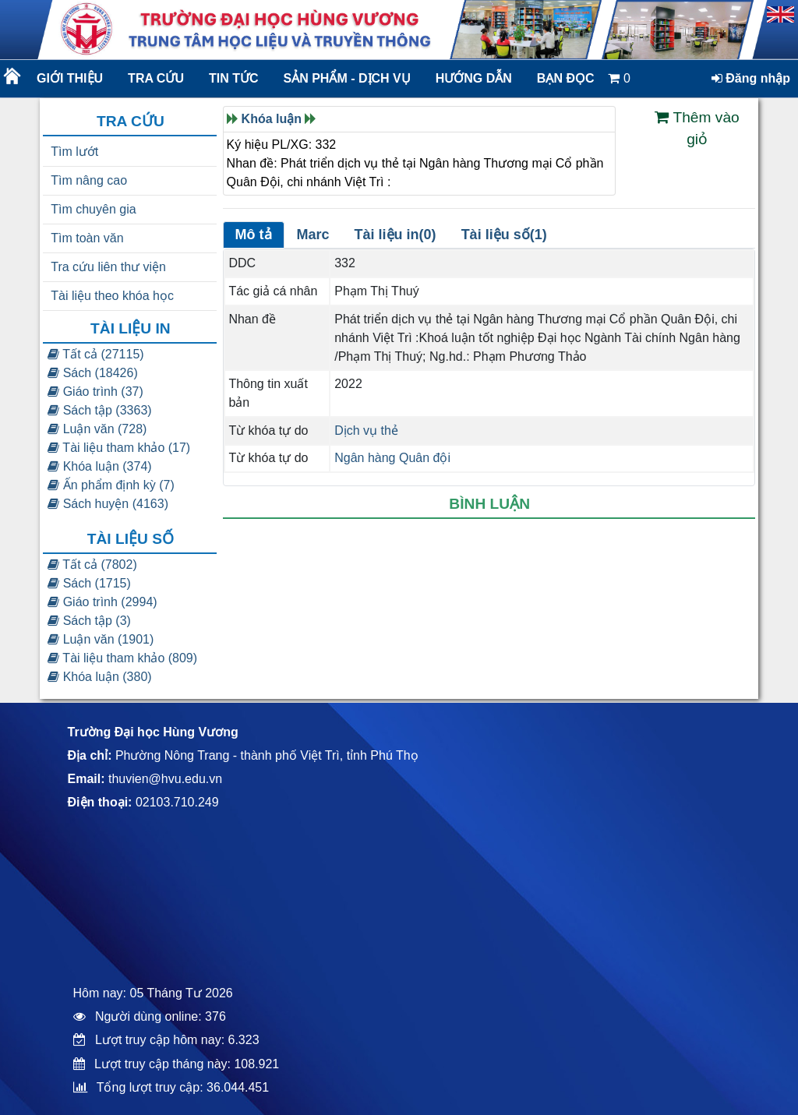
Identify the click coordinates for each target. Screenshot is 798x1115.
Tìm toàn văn (87, 238)
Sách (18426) (93, 372)
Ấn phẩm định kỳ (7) (111, 485)
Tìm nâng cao (89, 180)
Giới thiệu (70, 78)
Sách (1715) (89, 583)
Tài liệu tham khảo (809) (122, 658)
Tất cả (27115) (95, 354)
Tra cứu (156, 78)
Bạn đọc (566, 78)
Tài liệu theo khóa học (112, 295)
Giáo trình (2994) (102, 602)
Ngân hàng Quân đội (392, 457)
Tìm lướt (74, 151)
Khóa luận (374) (99, 466)
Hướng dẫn (474, 78)
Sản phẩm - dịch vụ (346, 78)
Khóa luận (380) (99, 676)
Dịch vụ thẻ (366, 430)
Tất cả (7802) (92, 564)
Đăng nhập (750, 78)
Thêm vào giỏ (697, 128)
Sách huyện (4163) (108, 503)
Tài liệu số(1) (504, 234)
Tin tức (234, 78)
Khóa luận (272, 118)
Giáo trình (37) (95, 391)
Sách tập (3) (89, 620)
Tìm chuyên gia (93, 209)
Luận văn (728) (97, 429)
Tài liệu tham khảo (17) (119, 447)
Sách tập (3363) (99, 410)
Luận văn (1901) (101, 639)
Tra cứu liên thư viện (108, 266)
